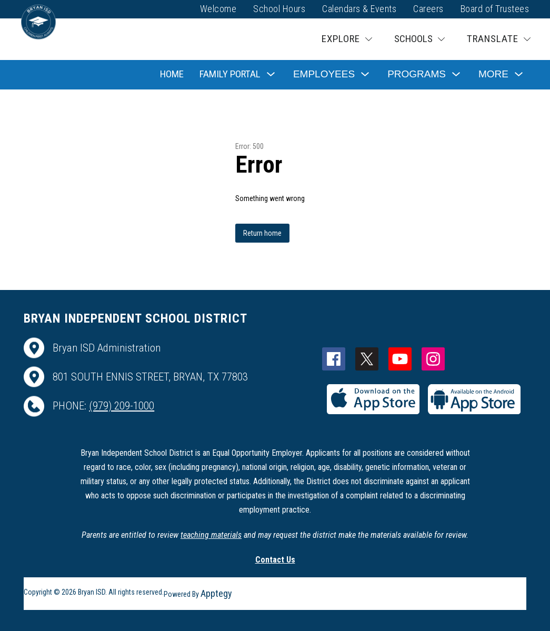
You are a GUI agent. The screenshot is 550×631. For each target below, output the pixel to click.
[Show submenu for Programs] (416, 74)
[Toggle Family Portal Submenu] (271, 74)
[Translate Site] (498, 39)
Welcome (218, 8)
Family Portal (230, 74)
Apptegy (216, 593)
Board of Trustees (495, 8)
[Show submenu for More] (493, 74)
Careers (428, 8)
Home (172, 74)
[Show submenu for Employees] (324, 74)
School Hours (279, 8)
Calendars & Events (359, 8)
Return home (262, 233)
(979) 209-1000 (121, 405)
